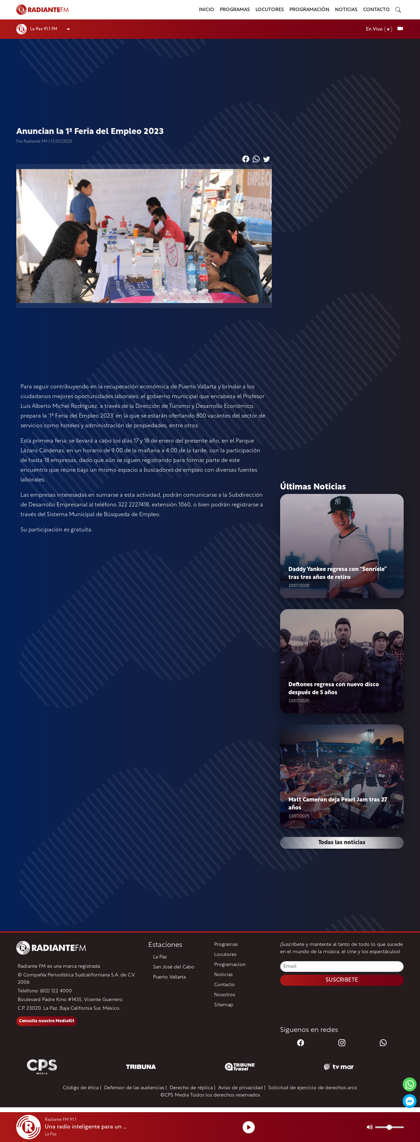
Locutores (269, 9)
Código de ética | (82, 1088)
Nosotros (224, 995)
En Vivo (379, 29)
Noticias (346, 9)
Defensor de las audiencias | (135, 1088)
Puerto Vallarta (169, 977)
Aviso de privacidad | (242, 1088)
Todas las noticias (342, 843)
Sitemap (223, 1005)
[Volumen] (389, 1127)
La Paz (160, 957)
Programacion (229, 964)
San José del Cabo (173, 967)
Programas (235, 9)
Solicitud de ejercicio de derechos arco (312, 1088)
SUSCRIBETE (342, 980)
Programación (309, 9)
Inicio (206, 9)
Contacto (376, 9)
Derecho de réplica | (193, 1088)
